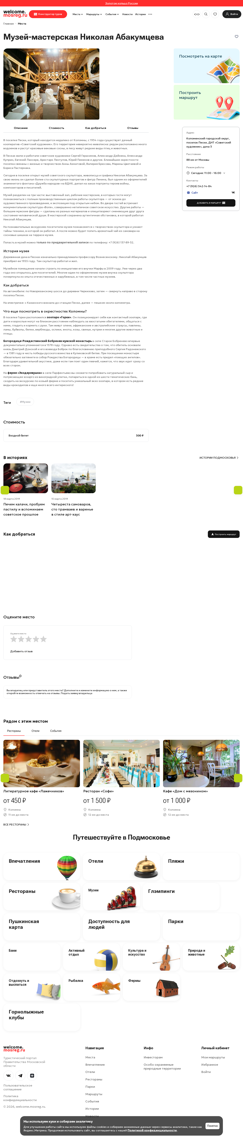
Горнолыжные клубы (26, 1015)
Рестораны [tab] (14, 730)
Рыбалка (76, 981)
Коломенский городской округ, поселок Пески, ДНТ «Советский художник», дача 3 (208, 142)
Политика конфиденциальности (20, 1098)
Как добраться (95, 128)
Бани (13, 950)
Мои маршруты (213, 1057)
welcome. (14, 1049)
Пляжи (176, 861)
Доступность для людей (109, 924)
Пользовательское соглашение (17, 1087)
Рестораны (22, 891)
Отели (95, 861)
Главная (8, 23)
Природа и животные (196, 952)
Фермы (134, 981)
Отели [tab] (35, 730)
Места (78, 14)
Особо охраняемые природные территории (162, 1066)
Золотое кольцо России (121, 3)
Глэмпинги (161, 891)
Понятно (212, 1125)
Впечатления (24, 861)
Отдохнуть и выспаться (19, 983)
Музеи (93, 890)
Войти (206, 1072)
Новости (127, 14)
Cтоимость (56, 128)
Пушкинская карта (24, 924)
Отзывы (132, 128)
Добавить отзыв (21, 651)
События (112, 14)
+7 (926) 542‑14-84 (199, 186)
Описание (21, 128)
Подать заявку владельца (76, 693)
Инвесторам (153, 1057)
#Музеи (25, 401)
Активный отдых (76, 952)
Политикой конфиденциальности (152, 1130)
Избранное (209, 1065)
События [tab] (55, 730)
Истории (140, 14)
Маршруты (94, 14)
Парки (175, 921)
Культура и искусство (137, 952)
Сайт (192, 193)
